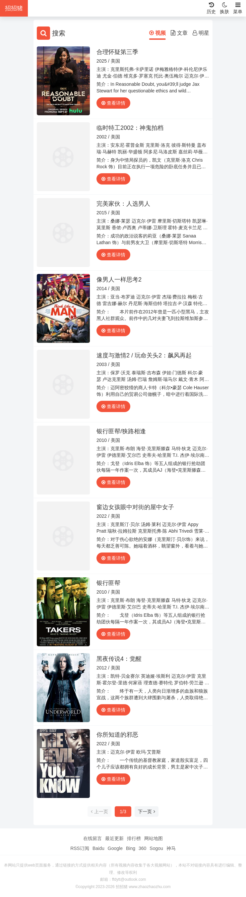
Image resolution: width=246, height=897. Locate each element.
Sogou (156, 848)
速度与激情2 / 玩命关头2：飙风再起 (144, 355)
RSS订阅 (79, 848)
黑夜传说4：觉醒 (119, 659)
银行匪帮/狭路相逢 (121, 431)
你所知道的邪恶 (117, 734)
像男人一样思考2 (119, 279)
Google (115, 848)
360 (142, 848)
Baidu (98, 848)
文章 (179, 33)
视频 (157, 33)
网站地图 (153, 838)
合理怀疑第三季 (117, 52)
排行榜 (134, 838)
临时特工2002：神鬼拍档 (129, 128)
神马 (171, 848)
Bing (130, 848)
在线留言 (92, 838)
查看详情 (113, 103)
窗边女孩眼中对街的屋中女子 (135, 507)
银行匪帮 (108, 583)
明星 (201, 33)
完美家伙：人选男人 (123, 203)
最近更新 (114, 838)
